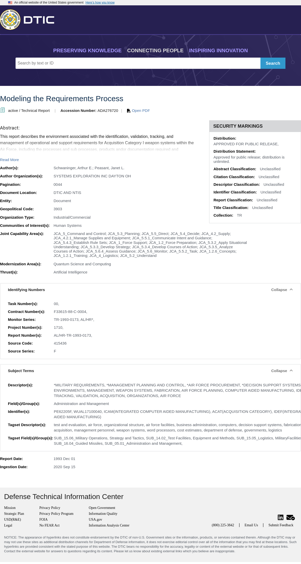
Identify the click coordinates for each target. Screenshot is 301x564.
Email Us (251, 525)
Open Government (102, 508)
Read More (9, 160)
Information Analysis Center (109, 525)
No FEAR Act (49, 525)
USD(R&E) (12, 519)
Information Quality (103, 514)
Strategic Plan (14, 514)
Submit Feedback (280, 525)
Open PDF (138, 110)
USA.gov (95, 519)
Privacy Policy (49, 508)
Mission (10, 508)
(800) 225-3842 (223, 525)
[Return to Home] (29, 18)
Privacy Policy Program (56, 514)
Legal (8, 525)
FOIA (43, 519)
